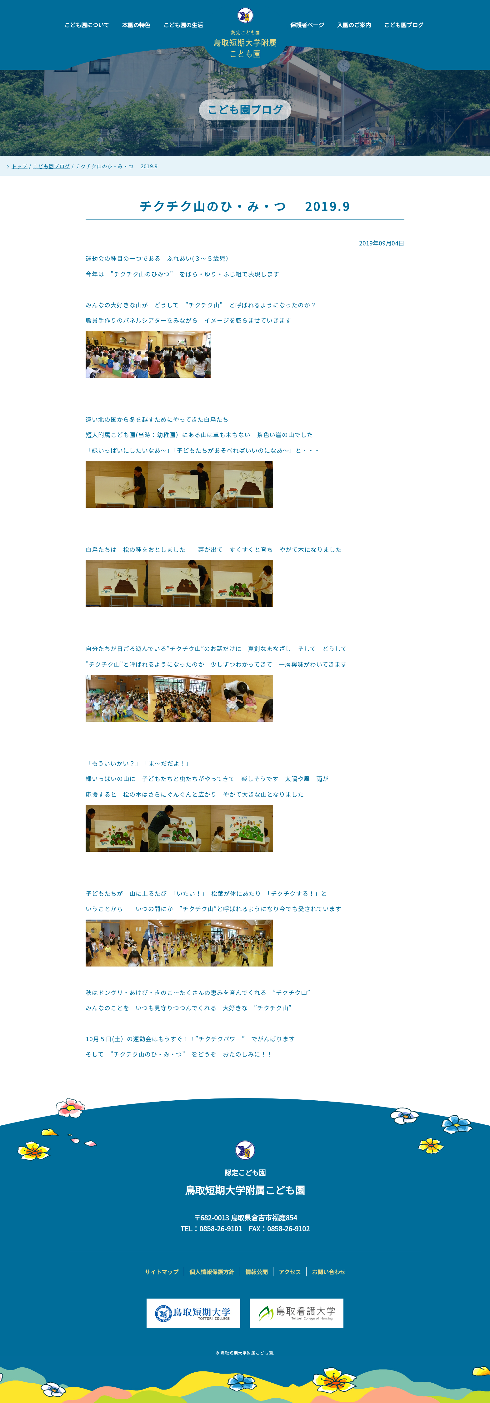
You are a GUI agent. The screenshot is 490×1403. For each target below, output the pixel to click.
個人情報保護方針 (211, 1272)
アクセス (290, 1272)
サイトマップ (161, 1272)
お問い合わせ (329, 1272)
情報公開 (256, 1272)
